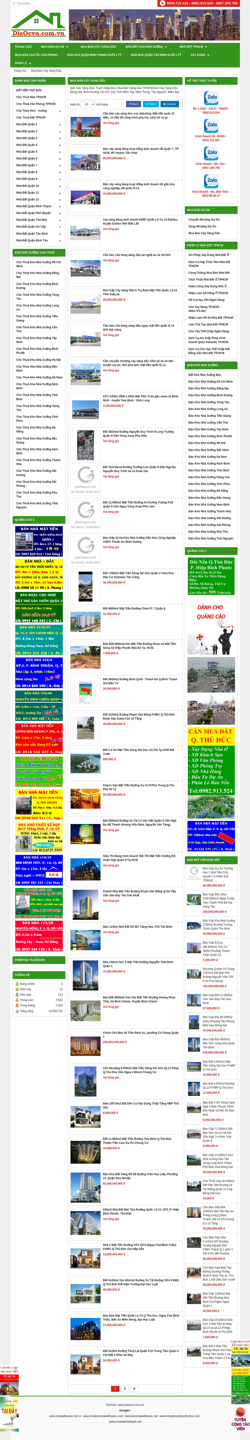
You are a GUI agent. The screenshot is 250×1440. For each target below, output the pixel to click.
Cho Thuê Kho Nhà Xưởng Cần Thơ (36, 321)
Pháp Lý (227, 55)
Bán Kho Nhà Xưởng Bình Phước (210, 428)
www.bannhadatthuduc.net (141, 1408)
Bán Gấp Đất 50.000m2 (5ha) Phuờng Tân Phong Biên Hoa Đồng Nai (219, 1013)
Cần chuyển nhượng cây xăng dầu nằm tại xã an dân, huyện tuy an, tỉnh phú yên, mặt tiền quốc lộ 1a (138, 354)
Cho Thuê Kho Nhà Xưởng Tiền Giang (37, 310)
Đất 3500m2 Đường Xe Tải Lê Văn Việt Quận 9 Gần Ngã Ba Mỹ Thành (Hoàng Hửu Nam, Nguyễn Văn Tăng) (139, 814)
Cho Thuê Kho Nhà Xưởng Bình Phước (37, 342)
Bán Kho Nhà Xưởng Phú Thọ (208, 523)
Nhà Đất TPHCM (187, 46)
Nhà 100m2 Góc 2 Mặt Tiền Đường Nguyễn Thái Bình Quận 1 (138, 956)
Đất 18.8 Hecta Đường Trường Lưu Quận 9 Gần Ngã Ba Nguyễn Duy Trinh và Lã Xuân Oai (139, 461)
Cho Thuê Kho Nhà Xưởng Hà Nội (38, 351)
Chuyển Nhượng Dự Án (204, 211)
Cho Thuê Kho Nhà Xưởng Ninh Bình (37, 378)
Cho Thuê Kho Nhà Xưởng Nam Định (37, 443)
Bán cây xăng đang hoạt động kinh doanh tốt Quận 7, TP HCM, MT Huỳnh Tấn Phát (141, 142)
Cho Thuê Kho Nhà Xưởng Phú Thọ (36, 486)
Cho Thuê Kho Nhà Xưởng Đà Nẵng (36, 421)
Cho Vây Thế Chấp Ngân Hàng (209, 323)
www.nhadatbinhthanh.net (125, 1413)
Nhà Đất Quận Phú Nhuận (39, 205)
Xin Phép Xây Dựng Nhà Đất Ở (209, 246)
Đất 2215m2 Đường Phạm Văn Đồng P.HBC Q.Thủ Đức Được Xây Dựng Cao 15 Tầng (139, 708)
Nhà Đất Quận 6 (39, 150)
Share (133, 95)
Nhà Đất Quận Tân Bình (39, 225)
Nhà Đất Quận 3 (39, 130)
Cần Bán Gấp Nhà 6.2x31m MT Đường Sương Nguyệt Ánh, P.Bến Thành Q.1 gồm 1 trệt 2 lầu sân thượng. (218, 1237)
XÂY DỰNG (199, 55)
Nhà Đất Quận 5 (39, 143)
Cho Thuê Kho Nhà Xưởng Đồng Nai (37, 266)
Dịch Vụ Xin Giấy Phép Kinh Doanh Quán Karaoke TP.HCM (208, 332)
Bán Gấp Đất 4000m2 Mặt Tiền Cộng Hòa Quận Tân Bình (219, 1035)
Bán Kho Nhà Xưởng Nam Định (209, 496)
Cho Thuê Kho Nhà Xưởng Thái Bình (37, 388)
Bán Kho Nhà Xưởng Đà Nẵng (208, 482)
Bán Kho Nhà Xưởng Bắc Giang (210, 489)
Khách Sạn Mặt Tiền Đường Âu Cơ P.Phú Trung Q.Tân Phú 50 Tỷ (139, 779)
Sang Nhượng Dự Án (202, 218)
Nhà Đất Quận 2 (39, 123)
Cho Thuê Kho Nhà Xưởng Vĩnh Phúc (37, 410)
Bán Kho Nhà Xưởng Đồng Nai (209, 380)
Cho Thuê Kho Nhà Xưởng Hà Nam (39, 369)
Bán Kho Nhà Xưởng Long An (208, 400)
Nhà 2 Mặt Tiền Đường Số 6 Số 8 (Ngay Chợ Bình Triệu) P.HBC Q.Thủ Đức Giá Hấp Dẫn (139, 1238)
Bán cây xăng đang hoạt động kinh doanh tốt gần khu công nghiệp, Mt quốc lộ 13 (139, 178)
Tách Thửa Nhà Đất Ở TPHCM (208, 271)
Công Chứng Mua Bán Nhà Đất (209, 264)
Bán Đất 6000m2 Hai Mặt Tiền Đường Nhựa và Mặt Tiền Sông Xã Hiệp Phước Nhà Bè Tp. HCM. (139, 637)
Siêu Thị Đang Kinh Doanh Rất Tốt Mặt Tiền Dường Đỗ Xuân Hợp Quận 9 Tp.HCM (139, 849)
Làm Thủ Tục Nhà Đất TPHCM (208, 316)
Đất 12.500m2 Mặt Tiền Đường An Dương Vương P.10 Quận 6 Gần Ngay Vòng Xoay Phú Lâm (138, 496)
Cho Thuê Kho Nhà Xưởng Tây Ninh (36, 332)
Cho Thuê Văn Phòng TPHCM (36, 95)
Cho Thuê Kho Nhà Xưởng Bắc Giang (36, 432)
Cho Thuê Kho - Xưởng (39, 102)
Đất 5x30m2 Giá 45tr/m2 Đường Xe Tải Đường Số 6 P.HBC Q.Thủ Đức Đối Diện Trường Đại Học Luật (141, 1274)
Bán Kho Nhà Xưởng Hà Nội (207, 434)
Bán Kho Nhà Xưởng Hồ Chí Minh (211, 373)
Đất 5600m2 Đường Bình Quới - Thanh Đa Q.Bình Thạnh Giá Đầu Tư (140, 673)
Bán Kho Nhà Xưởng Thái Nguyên (211, 530)
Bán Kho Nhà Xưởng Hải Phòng (210, 516)
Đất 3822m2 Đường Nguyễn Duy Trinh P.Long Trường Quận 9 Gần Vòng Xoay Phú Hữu (138, 425)
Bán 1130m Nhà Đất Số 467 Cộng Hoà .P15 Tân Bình (137, 918)
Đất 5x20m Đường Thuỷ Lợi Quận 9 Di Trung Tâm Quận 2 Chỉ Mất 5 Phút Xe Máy (141, 1344)
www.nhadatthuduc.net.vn (65, 1408)
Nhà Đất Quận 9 (39, 170)
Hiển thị (75, 96)
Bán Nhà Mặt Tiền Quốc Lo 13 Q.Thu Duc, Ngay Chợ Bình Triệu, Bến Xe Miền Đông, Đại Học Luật (141, 1309)
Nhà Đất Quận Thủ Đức (39, 211)
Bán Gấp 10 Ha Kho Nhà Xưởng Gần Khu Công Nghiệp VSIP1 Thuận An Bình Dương (139, 531)
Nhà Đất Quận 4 (39, 136)
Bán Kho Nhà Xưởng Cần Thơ (208, 414)
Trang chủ (23, 46)
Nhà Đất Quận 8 (39, 164)
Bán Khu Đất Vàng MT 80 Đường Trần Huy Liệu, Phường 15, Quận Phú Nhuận (140, 1168)
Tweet (151, 95)
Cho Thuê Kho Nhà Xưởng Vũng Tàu (37, 288)
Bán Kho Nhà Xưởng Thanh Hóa (210, 503)
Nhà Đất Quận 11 (39, 184)
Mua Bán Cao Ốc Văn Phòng (36, 55)
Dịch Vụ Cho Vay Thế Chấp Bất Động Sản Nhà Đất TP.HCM (209, 342)
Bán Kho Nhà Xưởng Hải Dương (210, 510)
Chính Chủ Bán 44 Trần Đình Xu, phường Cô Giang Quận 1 (141, 1026)
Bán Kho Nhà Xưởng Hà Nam (208, 448)
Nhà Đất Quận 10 (39, 177)
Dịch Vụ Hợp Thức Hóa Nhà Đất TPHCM (209, 255)
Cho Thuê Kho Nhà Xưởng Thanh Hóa (38, 454)
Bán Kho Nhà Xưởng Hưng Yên (209, 469)
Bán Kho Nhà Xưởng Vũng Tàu (209, 393)
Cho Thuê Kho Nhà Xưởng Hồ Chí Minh (38, 256)
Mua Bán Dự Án (54, 46)
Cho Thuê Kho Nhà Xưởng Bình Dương (37, 277)
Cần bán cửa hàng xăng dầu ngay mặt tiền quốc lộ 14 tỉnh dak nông (138, 319)
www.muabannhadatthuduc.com (103, 1408)
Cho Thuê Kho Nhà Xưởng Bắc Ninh (36, 360)
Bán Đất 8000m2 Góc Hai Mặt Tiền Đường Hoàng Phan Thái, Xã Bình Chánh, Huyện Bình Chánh (139, 991)
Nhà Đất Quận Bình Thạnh (39, 198)
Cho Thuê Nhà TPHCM (31, 89)
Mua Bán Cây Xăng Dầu (95, 46)
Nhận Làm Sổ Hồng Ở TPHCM (208, 285)
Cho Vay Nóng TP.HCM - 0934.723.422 (204, 300)
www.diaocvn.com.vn (131, 1396)
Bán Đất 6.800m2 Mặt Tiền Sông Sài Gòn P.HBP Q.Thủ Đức (219, 1057)
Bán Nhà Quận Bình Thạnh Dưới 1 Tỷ (94, 55)
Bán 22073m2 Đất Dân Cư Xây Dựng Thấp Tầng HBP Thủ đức (141, 1097)
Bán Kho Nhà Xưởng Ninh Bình (209, 455)
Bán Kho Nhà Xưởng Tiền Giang (210, 407)
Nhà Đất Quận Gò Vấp (39, 218)
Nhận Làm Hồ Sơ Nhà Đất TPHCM (211, 309)
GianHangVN (230, 1436)
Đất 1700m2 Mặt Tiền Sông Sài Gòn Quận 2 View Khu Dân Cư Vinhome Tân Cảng (138, 567)
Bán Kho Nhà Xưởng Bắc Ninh (209, 441)
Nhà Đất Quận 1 (39, 116)
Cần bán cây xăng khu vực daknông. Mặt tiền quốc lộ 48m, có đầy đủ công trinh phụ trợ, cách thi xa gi (138, 107)
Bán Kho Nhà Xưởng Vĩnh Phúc (209, 475)
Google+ (125, 1402)
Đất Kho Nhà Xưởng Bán (205, 366)
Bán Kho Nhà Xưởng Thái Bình (209, 462)
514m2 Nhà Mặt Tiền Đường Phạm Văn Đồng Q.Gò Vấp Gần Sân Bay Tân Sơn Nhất (139, 885)
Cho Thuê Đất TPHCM (30, 109)
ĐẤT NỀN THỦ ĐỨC (29, 82)
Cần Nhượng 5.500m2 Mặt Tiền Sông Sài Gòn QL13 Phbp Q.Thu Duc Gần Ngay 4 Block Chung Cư (141, 1062)
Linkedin (170, 95)
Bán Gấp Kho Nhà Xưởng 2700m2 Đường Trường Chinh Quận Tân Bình (219, 916)
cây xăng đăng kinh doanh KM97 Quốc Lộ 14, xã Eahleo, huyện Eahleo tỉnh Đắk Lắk (140, 213)
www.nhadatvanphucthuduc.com (179, 1408)
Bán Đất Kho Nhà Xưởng (143, 46)
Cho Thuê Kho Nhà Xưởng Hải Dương (36, 464)
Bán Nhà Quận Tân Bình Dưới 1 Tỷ (156, 55)
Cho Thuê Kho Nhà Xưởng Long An (37, 299)
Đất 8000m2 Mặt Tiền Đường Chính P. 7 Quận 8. (134, 600)
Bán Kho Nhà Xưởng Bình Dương (211, 387)
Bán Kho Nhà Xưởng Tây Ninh (208, 421)
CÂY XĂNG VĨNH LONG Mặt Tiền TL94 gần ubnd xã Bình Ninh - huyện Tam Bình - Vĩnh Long (140, 390)
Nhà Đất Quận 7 (39, 157)
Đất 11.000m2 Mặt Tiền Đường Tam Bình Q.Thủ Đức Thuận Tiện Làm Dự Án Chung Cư (137, 1132)
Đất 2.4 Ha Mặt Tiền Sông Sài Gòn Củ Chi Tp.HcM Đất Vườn (138, 743)
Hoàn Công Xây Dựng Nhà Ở (208, 278)
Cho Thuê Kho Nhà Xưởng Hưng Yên (38, 399)
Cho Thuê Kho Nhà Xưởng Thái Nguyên (37, 497)
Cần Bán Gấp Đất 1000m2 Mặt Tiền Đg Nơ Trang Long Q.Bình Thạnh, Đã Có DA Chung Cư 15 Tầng (218, 1207)
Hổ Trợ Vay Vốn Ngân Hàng (207, 291)
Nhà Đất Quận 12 (39, 191)
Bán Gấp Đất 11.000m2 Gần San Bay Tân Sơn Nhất (218, 991)
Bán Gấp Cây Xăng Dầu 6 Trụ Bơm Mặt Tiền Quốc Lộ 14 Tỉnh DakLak (140, 284)
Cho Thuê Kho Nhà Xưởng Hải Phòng (36, 475)
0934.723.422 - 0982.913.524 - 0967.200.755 (202, 3)
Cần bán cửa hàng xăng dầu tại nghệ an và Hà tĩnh (137, 246)
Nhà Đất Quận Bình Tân (39, 232)
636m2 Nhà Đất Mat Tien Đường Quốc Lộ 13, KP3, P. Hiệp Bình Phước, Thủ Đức (141, 1203)
